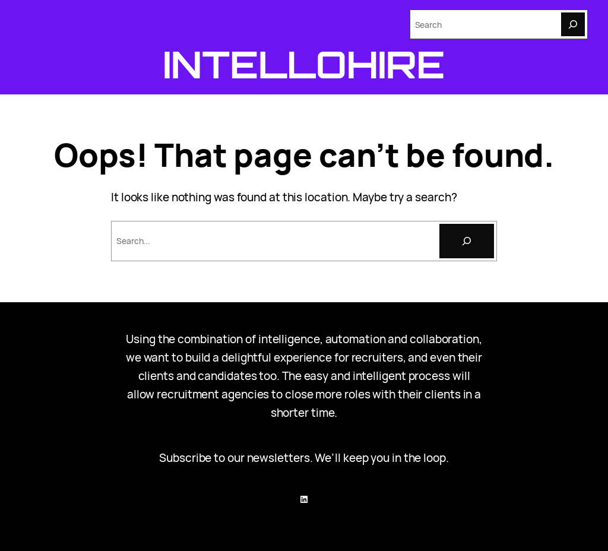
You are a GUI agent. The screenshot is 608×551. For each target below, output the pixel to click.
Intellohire (304, 64)
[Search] (573, 24)
